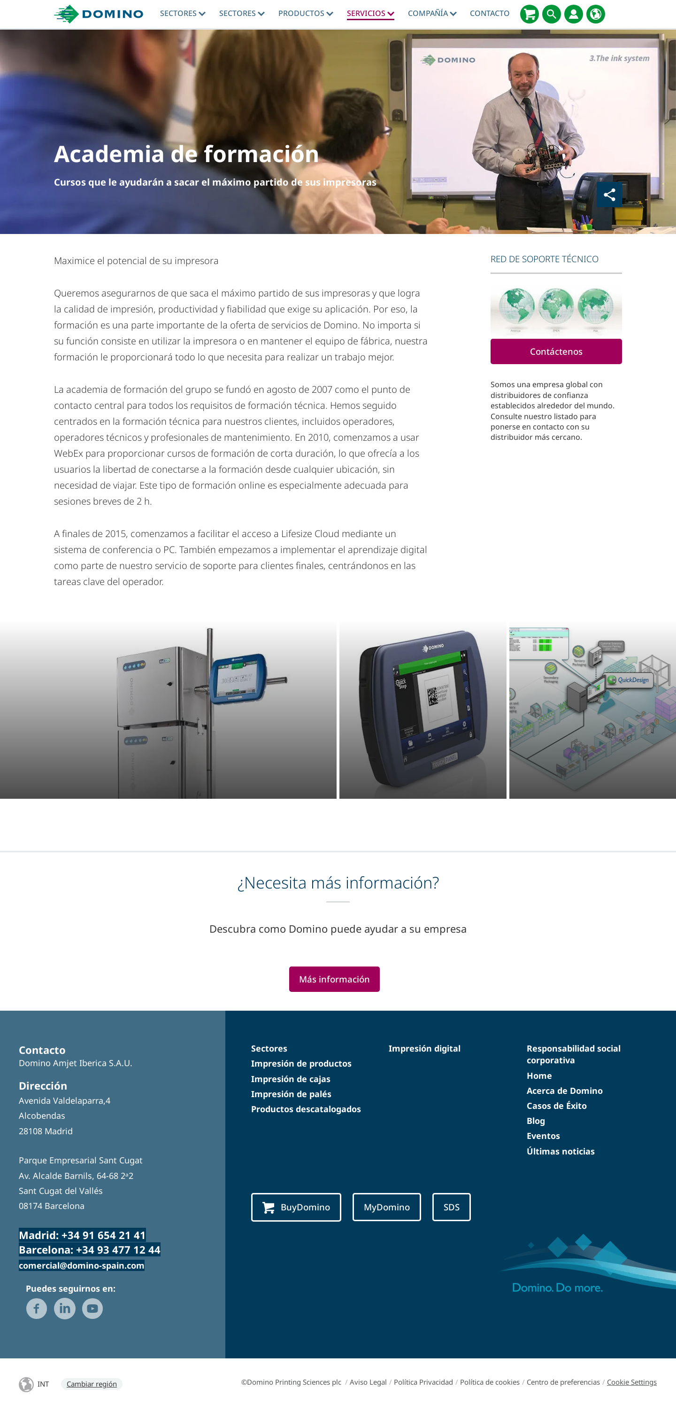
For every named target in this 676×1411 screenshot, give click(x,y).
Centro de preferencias (563, 1382)
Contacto (490, 13)
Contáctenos (556, 351)
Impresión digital (425, 1048)
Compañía (432, 13)
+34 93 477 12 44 (118, 1249)
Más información (334, 979)
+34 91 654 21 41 (103, 1235)
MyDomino (387, 1207)
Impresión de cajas (290, 1078)
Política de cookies (490, 1382)
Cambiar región (92, 1383)
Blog (536, 1120)
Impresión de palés (291, 1093)
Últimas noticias (561, 1151)
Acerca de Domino (565, 1090)
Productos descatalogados (306, 1109)
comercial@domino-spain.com (82, 1265)
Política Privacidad (423, 1382)
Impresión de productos (301, 1063)
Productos (305, 13)
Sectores (183, 13)
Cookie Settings (632, 1382)
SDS (452, 1207)
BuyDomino (296, 1207)
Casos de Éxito (557, 1105)
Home (539, 1075)
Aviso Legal (368, 1382)
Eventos (543, 1135)
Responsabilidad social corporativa (574, 1054)
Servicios (370, 13)
